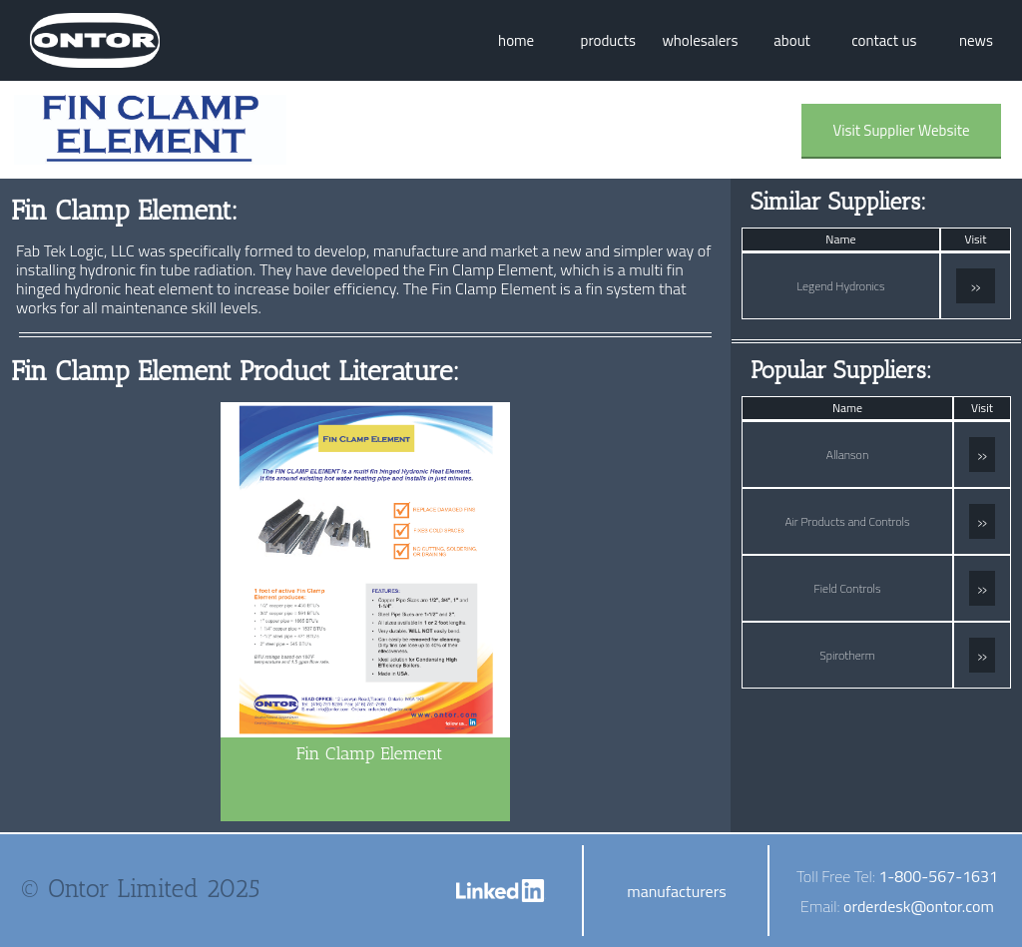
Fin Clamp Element (368, 753)
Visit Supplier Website (900, 130)
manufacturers (676, 891)
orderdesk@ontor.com (918, 906)
